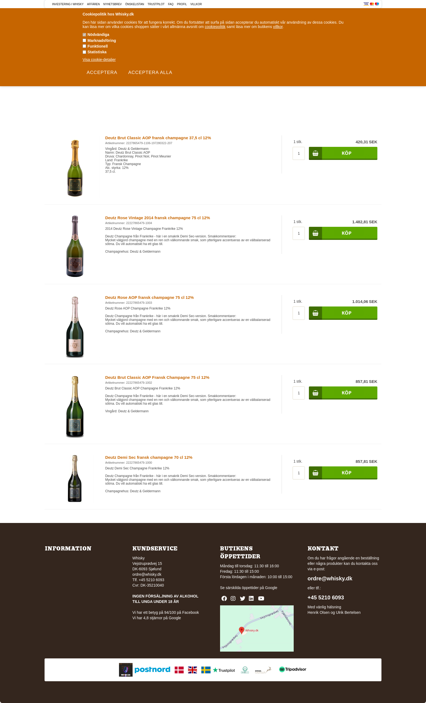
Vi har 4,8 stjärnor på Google (156, 618)
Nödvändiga (98, 34)
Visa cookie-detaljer (99, 59)
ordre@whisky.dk (146, 574)
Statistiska (96, 52)
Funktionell (97, 46)
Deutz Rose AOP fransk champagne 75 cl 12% (149, 297)
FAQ (171, 4)
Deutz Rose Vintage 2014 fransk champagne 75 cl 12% (157, 217)
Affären (93, 4)
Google (271, 588)
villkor (278, 26)
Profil (182, 4)
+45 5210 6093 (326, 597)
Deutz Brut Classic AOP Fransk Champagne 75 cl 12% (157, 377)
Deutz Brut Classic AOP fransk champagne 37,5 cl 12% (158, 137)
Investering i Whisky (68, 4)
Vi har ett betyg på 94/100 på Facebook (165, 612)
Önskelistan (134, 4)
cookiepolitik (215, 26)
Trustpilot (156, 4)
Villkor (196, 4)
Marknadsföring (101, 40)
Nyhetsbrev (112, 4)
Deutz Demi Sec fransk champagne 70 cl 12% (148, 457)
